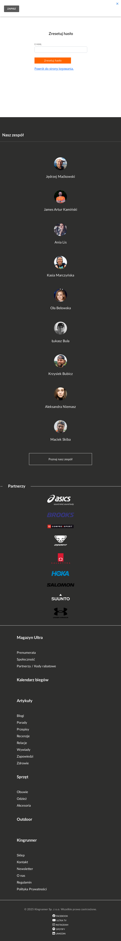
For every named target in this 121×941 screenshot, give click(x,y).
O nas (21, 875)
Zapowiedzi (25, 756)
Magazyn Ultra (30, 638)
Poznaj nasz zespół (60, 459)
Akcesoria (24, 805)
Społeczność (26, 659)
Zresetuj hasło (53, 60)
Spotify (60, 929)
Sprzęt (22, 777)
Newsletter (25, 869)
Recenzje (23, 736)
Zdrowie (23, 763)
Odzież (22, 799)
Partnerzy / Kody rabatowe (36, 666)
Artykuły (24, 701)
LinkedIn (61, 934)
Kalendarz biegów (33, 680)
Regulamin (24, 882)
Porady (22, 722)
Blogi (20, 716)
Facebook (62, 916)
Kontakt (22, 862)
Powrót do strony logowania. (54, 69)
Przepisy (23, 729)
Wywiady (23, 750)
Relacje (22, 743)
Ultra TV (61, 920)
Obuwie (22, 792)
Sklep (21, 855)
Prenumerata (26, 652)
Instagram (62, 925)
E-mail (38, 44)
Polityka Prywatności (32, 889)
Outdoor (24, 819)
